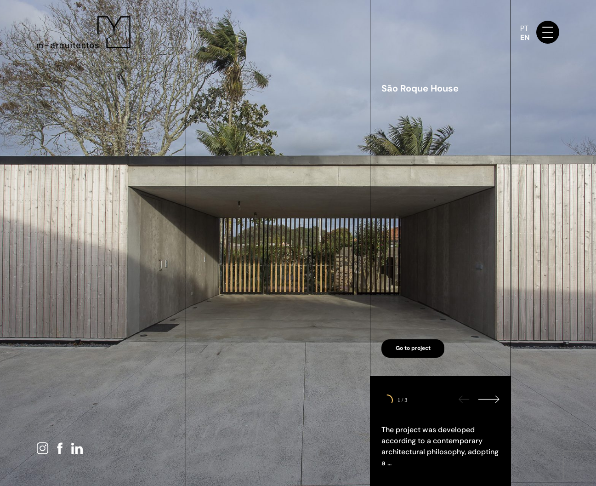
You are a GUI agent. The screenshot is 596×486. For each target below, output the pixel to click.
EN (525, 37)
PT (524, 28)
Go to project (413, 348)
